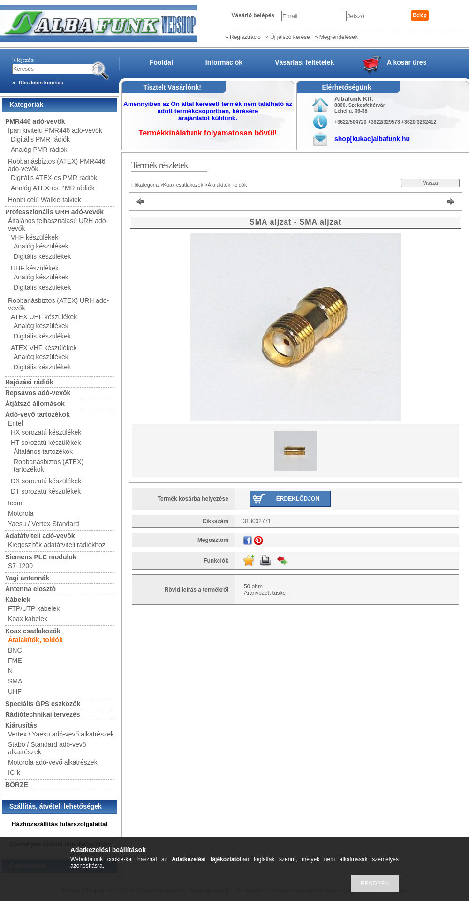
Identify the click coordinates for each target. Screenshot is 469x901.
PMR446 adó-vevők (35, 121)
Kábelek (17, 599)
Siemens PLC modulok (40, 557)
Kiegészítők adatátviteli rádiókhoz (57, 544)
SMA (15, 681)
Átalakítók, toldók (35, 640)
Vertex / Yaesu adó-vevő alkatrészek (61, 734)
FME (15, 660)
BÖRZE (16, 784)
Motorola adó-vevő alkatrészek (53, 762)
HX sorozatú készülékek (46, 432)
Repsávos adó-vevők (37, 393)
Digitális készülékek (42, 256)
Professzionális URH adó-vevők (54, 212)
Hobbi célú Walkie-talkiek (44, 199)
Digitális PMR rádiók (40, 139)
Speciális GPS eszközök (42, 703)
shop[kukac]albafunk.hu (372, 139)
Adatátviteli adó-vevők (40, 536)
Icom (15, 503)
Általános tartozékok (43, 451)
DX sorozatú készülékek (46, 481)
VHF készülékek (34, 237)
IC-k (14, 772)
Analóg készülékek (41, 246)
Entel (15, 423)
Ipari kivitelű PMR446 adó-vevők (55, 130)
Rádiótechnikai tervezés (42, 714)
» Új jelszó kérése (287, 37)
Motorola (20, 513)
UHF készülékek (35, 268)
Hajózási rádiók (29, 382)
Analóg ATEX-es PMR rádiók (53, 188)
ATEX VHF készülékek (44, 348)
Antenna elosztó (30, 589)
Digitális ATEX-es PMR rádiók (54, 177)
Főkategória (145, 185)
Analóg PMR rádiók (39, 149)
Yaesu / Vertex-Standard (43, 523)
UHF (15, 691)
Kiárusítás (21, 725)
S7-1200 (20, 566)
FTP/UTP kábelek (34, 608)
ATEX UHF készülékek (44, 317)
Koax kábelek (27, 619)
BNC (15, 650)
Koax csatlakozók (33, 631)
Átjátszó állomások (35, 403)
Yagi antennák (27, 578)
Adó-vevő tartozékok (37, 414)
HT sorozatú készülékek (46, 442)
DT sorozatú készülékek (46, 491)
